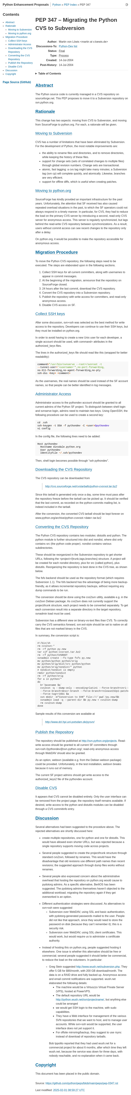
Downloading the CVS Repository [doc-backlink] (63, 469)
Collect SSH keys (17, 40)
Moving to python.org (19, 33)
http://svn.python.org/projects (99, 740)
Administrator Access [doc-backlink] (53, 394)
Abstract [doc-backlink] (44, 85)
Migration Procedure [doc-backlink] (56, 252)
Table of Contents (49, 73)
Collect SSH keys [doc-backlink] (50, 314)
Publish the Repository (20, 62)
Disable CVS (15, 66)
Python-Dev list (68, 46)
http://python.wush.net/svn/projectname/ (80, 999)
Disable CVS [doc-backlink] (46, 788)
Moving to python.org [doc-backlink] (53, 191)
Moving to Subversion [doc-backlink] (53, 133)
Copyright (10, 74)
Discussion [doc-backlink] (47, 818)
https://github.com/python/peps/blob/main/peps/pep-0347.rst (82, 1083)
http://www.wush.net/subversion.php (98, 966)
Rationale (10, 25)
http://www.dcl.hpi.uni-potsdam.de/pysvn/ (69, 722)
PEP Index (70, 4)
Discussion (11, 70)
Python (56, 4)
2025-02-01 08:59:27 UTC (69, 1090)
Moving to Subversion (20, 29)
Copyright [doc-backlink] (45, 1064)
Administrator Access (19, 44)
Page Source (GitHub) (17, 82)
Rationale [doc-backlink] (45, 111)
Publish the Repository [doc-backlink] (54, 732)
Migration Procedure (16, 37)
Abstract (9, 22)
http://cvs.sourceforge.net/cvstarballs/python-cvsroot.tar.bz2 (81, 486)
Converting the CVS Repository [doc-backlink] (61, 527)
